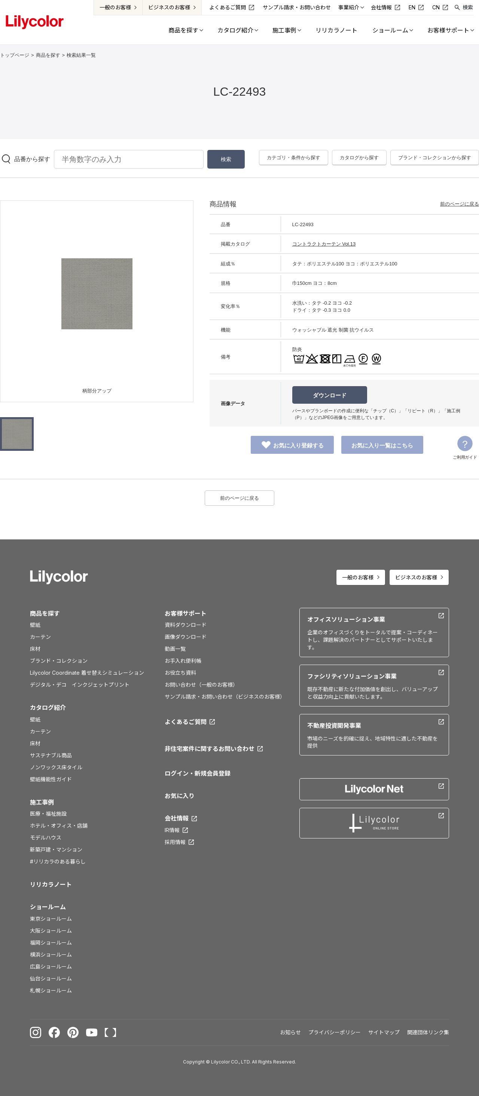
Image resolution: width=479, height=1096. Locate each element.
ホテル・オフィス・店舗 (59, 825)
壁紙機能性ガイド (51, 779)
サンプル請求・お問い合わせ (297, 7)
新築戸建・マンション (56, 849)
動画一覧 (175, 649)
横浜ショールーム (51, 954)
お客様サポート (186, 613)
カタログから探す (359, 157)
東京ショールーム (51, 918)
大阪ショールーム (51, 930)
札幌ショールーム (51, 990)
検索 (468, 7)
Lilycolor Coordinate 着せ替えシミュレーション (87, 672)
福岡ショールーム (51, 942)
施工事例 (42, 802)
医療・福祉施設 (48, 813)
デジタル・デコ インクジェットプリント (79, 684)
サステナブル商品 (51, 755)
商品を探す (48, 55)
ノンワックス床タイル (56, 767)
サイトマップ (384, 1032)
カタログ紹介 (48, 707)
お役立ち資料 (180, 672)
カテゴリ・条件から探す (293, 157)
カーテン (40, 637)
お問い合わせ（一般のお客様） (201, 684)
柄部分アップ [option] (97, 391)
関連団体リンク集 (428, 1032)
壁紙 (35, 625)
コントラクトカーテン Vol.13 (324, 244)
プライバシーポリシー (334, 1032)
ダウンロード (330, 395)
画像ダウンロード (186, 637)
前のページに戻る (459, 204)
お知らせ (290, 1032)
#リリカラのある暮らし (58, 861)
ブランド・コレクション (59, 661)
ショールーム (48, 907)
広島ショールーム (51, 966)
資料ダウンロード (186, 625)
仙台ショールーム (51, 978)
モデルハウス (45, 837)
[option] (97, 293)
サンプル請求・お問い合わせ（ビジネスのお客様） (224, 696)
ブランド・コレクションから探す (434, 157)
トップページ (14, 55)
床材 (35, 649)
